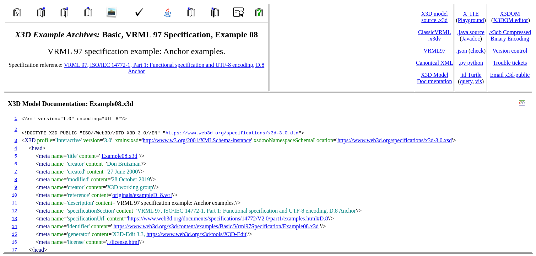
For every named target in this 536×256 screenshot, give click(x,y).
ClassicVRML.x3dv (434, 35)
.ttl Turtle (471, 75)
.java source (470, 32)
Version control (509, 51)
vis (478, 81)
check (476, 51)
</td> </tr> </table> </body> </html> (268, 172)
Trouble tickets (510, 63)
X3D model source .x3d (434, 17)
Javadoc (471, 39)
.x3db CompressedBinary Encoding (510, 35)
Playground (471, 20)
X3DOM (510, 14)
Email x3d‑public (510, 75)
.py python (471, 63)
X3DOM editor (510, 20)
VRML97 (434, 51)
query (466, 81)
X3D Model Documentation (434, 78)
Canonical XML (434, 63)
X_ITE (470, 14)
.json (461, 51)
